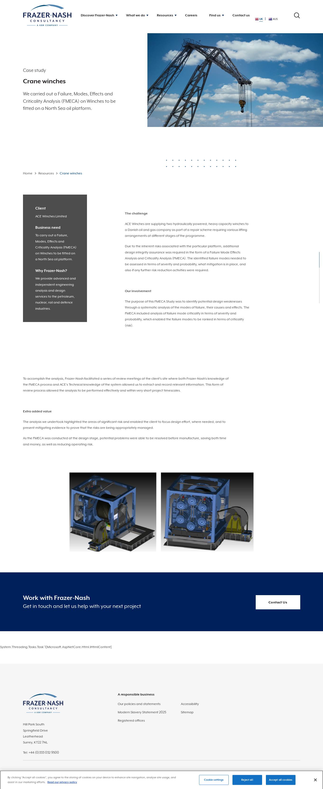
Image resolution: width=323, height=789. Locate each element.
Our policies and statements (139, 704)
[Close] (315, 781)
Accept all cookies (280, 781)
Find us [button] (215, 15)
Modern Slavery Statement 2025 (142, 712)
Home (27, 173)
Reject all (247, 781)
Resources (46, 173)
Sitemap (187, 712)
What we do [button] (135, 15)
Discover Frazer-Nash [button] (97, 15)
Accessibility (190, 704)
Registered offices (131, 720)
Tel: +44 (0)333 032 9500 (41, 752)
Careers (191, 15)
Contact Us (277, 602)
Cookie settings (214, 781)
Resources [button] (165, 15)
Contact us (241, 15)
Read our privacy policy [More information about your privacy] (62, 783)
